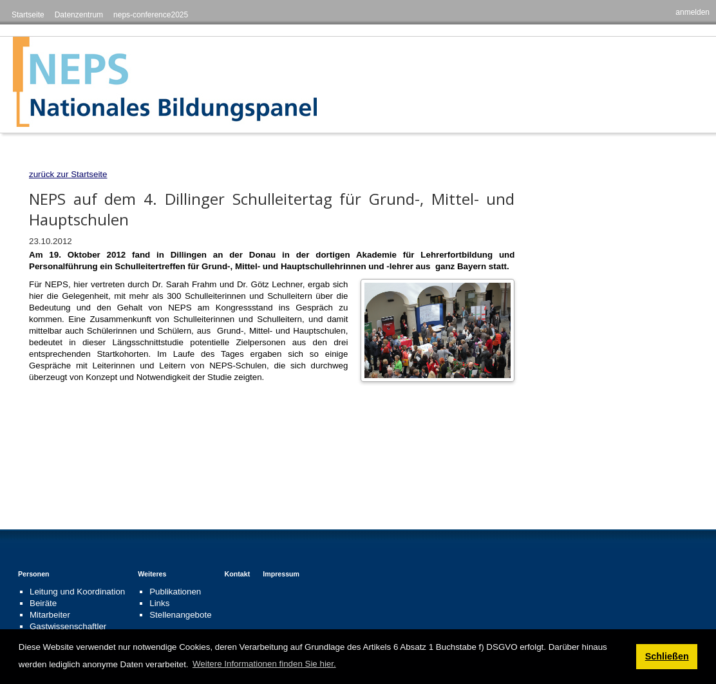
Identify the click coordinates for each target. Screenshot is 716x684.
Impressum (281, 574)
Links (159, 603)
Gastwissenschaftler (68, 626)
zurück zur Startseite (68, 174)
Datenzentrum (79, 14)
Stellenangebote (180, 615)
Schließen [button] (667, 656)
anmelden (692, 12)
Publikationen (175, 591)
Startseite (28, 14)
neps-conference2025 (150, 14)
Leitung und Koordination (77, 591)
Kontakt (237, 574)
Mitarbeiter (50, 615)
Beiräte (43, 603)
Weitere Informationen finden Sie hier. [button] (264, 664)
